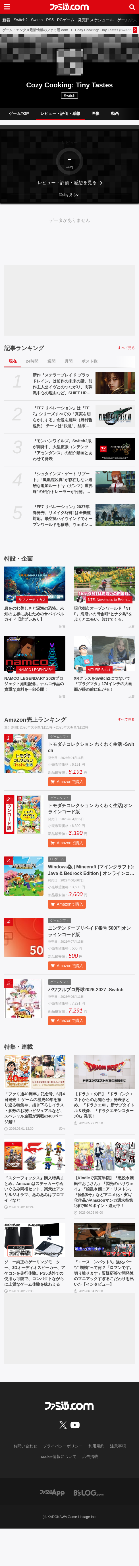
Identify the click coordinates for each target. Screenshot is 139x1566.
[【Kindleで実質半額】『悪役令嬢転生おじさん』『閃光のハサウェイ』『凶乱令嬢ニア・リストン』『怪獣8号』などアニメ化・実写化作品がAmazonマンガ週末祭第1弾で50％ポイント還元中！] (104, 1178)
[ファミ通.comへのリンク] (69, 6)
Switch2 (21, 20)
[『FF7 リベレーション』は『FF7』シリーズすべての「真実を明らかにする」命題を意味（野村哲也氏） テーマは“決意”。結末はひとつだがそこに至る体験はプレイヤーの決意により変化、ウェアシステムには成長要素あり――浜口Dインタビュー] (115, 416)
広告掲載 (90, 1494)
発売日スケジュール (96, 20)
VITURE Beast (99, 679)
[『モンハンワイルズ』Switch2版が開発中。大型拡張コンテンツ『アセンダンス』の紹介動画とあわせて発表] (115, 449)
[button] (69, 194)
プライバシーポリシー (63, 1483)
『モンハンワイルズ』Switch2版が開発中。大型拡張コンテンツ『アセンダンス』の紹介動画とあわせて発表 (62, 450)
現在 (13, 361)
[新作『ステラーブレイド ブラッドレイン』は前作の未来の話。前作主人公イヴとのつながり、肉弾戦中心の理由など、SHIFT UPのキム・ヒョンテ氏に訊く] (115, 383)
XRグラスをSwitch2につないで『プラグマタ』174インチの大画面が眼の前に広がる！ (104, 694)
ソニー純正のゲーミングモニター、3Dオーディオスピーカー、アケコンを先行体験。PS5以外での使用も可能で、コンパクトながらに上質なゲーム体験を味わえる (34, 1305)
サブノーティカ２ (32, 600)
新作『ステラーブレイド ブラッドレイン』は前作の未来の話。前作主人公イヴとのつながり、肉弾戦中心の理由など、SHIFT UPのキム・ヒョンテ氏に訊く (62, 384)
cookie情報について (58, 1494)
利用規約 (96, 1483)
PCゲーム (65, 20)
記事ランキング (24, 348)
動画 (115, 113)
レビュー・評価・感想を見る (67, 182)
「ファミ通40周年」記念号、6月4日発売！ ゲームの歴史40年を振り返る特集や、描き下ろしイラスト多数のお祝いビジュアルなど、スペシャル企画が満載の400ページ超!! (34, 1128)
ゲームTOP (19, 113)
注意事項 (118, 1483)
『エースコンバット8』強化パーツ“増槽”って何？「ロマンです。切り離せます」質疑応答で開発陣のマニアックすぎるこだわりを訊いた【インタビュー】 (103, 1305)
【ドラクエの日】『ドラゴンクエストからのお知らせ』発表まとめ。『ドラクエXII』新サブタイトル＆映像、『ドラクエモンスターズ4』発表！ (104, 1125)
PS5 (49, 20)
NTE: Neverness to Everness (110, 600)
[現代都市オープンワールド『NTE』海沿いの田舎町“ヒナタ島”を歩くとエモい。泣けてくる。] (104, 584)
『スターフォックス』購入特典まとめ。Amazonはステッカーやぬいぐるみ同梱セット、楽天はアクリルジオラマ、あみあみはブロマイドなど (33, 1216)
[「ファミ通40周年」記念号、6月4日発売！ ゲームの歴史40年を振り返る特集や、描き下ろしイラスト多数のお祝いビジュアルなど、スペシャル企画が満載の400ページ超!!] (34, 1089)
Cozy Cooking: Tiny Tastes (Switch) (103, 30)
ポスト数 (89, 361)
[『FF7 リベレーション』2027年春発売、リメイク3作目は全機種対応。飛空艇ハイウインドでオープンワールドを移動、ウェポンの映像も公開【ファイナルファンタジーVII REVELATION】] (115, 515)
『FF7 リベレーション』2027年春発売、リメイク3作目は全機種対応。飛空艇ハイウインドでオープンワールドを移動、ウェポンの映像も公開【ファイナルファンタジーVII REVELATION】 (62, 516)
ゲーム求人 (127, 20)
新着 (6, 20)
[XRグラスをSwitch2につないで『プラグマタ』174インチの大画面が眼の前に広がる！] (104, 662)
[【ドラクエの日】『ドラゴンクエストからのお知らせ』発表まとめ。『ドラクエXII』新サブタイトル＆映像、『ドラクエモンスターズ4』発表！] (104, 1089)
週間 (51, 361)
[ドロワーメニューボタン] (7, 7)
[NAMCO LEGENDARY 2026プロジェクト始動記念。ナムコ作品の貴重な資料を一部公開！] (34, 662)
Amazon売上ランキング (35, 737)
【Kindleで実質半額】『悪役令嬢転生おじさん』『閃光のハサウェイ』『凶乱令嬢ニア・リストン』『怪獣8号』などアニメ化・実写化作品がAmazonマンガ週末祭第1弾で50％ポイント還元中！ (103, 1217)
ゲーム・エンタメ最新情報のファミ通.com (35, 30)
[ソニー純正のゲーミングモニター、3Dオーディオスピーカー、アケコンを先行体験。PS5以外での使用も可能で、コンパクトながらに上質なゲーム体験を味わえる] (34, 1267)
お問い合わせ (25, 1483)
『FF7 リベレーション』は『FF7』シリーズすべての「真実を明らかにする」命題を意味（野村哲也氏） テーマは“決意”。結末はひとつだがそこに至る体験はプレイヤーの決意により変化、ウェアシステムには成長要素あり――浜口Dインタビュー (62, 417)
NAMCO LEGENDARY (35, 679)
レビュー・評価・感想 (60, 113)
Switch (37, 20)
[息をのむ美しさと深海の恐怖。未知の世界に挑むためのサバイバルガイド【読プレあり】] (34, 584)
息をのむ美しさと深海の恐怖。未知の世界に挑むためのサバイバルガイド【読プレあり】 (33, 618)
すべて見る (126, 348)
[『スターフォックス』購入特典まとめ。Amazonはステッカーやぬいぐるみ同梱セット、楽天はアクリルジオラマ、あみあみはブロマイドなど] (34, 1178)
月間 (68, 361)
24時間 (32, 361)
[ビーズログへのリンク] (88, 1529)
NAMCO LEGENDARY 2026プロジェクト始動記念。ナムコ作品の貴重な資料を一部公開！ (33, 697)
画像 (95, 113)
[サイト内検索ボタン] (132, 7)
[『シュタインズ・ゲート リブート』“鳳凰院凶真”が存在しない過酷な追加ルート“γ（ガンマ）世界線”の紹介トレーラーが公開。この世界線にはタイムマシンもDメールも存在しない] (115, 482)
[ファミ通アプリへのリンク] (52, 1529)
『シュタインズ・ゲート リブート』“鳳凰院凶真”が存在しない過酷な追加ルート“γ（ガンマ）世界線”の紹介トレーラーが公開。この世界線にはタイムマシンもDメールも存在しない (63, 483)
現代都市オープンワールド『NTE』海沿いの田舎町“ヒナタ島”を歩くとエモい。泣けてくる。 (102, 618)
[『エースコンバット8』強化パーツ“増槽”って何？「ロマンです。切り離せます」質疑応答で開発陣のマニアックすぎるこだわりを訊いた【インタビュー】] (104, 1267)
